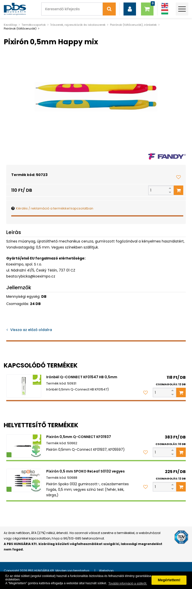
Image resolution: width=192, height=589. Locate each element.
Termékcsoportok (34, 25)
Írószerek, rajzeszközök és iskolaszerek (78, 25)
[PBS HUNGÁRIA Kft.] (15, 9)
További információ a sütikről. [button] (127, 583)
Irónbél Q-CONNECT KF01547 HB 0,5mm (81, 377)
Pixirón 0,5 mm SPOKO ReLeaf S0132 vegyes (85, 471)
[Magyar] (164, 11)
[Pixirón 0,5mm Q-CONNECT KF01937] (23, 446)
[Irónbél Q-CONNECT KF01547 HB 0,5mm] (23, 386)
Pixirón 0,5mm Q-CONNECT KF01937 (78, 436)
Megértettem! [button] (169, 580)
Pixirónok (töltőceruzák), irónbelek (133, 25)
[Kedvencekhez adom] (178, 177)
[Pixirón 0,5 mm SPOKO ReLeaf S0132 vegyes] (23, 480)
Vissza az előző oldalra (31, 329)
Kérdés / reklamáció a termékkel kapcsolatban (54, 208)
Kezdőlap (10, 25)
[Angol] (164, 5)
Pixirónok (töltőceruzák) (20, 28)
